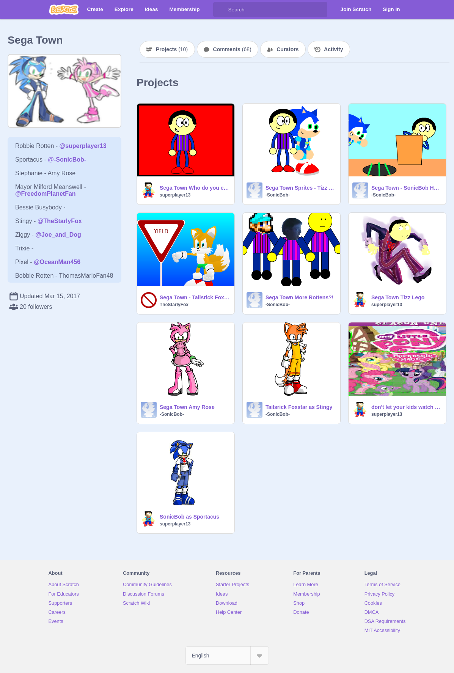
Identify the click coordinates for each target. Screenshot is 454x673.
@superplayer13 (83, 146)
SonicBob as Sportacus (189, 517)
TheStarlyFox (174, 304)
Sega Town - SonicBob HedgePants (406, 188)
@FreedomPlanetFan (45, 193)
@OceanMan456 (57, 262)
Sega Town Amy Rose (187, 407)
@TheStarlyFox (60, 221)
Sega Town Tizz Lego (397, 297)
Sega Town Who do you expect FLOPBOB (195, 188)
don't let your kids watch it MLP (406, 407)
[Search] (220, 9)
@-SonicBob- (67, 159)
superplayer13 (175, 195)
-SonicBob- (277, 195)
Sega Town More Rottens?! (299, 297)
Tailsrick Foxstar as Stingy (298, 407)
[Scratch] (64, 9)
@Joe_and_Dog (58, 234)
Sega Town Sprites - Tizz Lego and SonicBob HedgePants (300, 188)
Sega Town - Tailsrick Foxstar (195, 297)
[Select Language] (227, 655)
